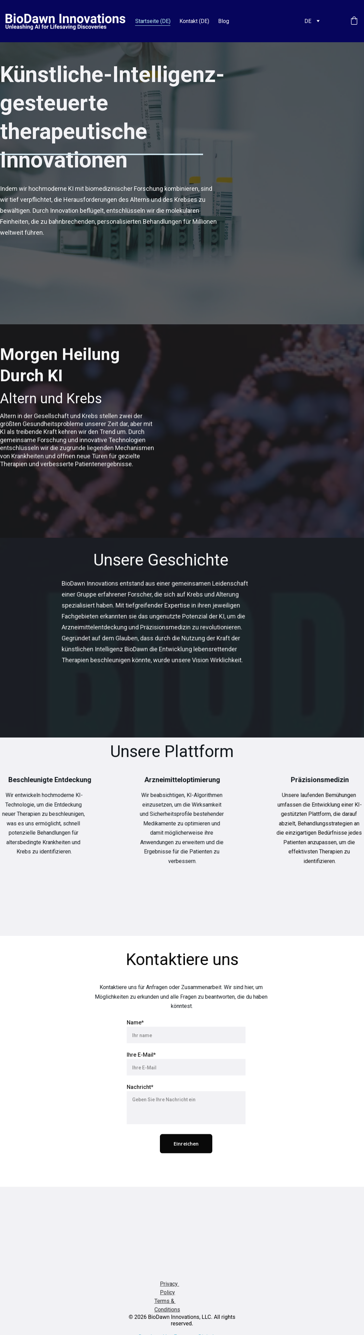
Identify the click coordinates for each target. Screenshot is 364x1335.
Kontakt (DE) (194, 21)
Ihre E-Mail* (141, 1076)
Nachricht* (140, 1109)
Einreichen (186, 1166)
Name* (135, 1044)
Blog (223, 21)
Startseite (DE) (153, 21)
